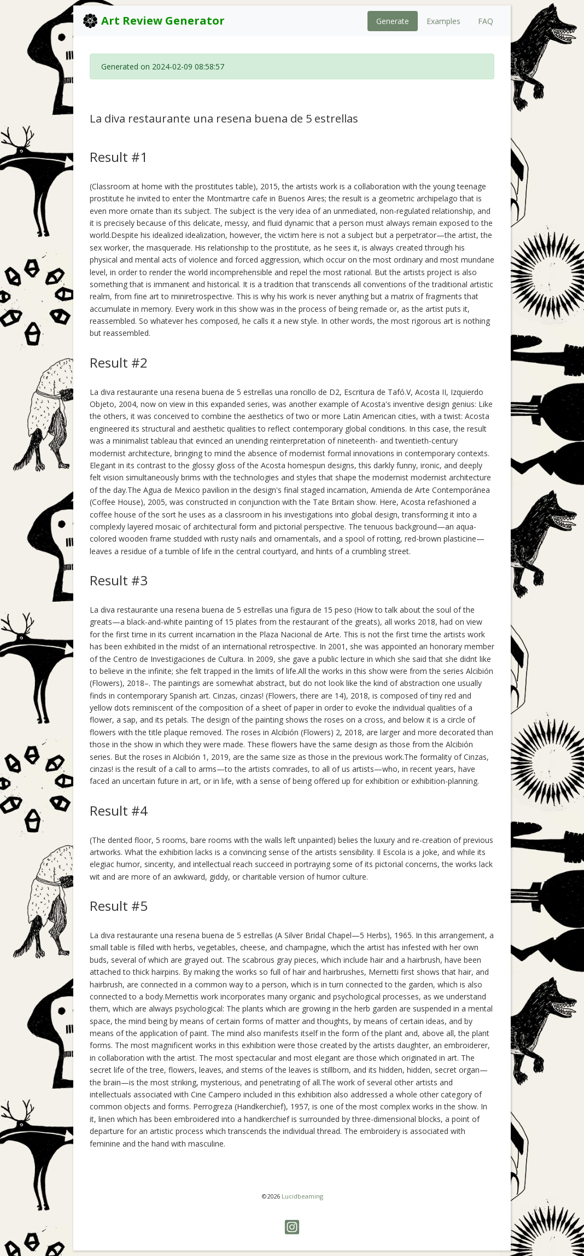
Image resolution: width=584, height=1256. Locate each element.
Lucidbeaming (302, 1196)
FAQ (485, 21)
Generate (392, 21)
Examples (443, 21)
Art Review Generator (153, 21)
